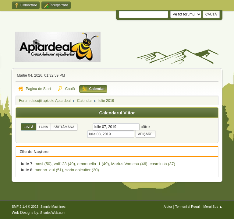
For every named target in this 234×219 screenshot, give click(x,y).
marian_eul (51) (49, 170)
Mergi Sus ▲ (212, 206)
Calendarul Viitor (117, 112)
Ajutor (168, 206)
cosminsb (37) (162, 164)
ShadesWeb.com (52, 212)
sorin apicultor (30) (82, 170)
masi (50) (43, 164)
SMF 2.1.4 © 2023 (25, 206)
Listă (28, 127)
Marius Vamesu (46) (129, 164)
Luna (43, 127)
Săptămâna (64, 127)
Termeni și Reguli (187, 206)
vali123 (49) (64, 164)
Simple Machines (53, 206)
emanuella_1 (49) (93, 164)
